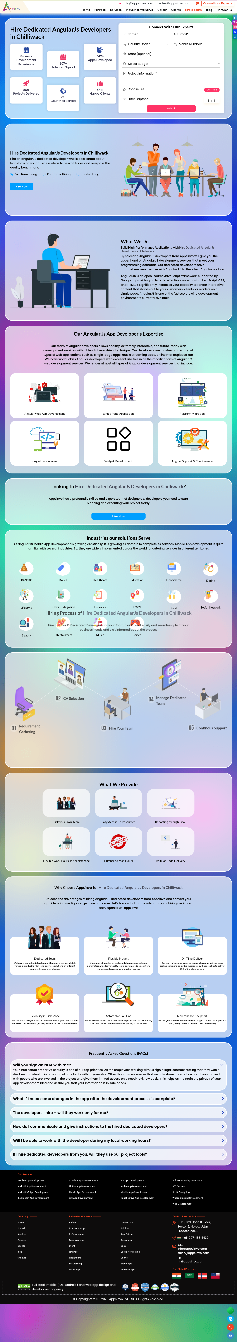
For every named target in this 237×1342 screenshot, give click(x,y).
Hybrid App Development (82, 1192)
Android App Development (31, 1186)
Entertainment (76, 1240)
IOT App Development (132, 1180)
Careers (21, 1240)
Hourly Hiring (90, 174)
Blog (209, 10)
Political (125, 1228)
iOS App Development (81, 1197)
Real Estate (127, 1234)
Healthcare (75, 1257)
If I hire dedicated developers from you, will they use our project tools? (80, 1154)
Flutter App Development (82, 1186)
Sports (124, 1257)
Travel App (126, 1263)
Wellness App (128, 1269)
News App (74, 1269)
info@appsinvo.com (138, 3)
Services (116, 10)
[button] (230, 1335)
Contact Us (224, 10)
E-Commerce (76, 1234)
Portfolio (100, 10)
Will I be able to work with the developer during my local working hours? (82, 1140)
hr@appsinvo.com (190, 1261)
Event (72, 1245)
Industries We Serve (139, 10)
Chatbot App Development (83, 1180)
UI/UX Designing (181, 1192)
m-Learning (75, 1263)
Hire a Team (193, 10)
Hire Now (21, 186)
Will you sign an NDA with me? (42, 1065)
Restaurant (127, 1240)
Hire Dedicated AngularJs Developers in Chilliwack (129, 486)
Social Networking (130, 1251)
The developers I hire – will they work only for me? (60, 1112)
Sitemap (22, 1257)
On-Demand (127, 1222)
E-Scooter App (77, 1228)
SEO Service (178, 1186)
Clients (176, 10)
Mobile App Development (31, 1180)
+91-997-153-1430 (193, 1238)
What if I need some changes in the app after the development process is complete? (94, 1098)
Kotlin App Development (134, 1186)
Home (86, 10)
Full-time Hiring (25, 174)
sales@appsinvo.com (174, 3)
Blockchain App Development (33, 1197)
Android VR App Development (33, 1192)
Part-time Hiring (59, 174)
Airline (72, 1222)
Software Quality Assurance (187, 1180)
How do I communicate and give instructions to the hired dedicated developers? (90, 1126)
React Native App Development (137, 1197)
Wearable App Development (187, 1197)
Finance (73, 1251)
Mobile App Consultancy (134, 1192)
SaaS (123, 1245)
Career (162, 10)
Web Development (182, 1203)
